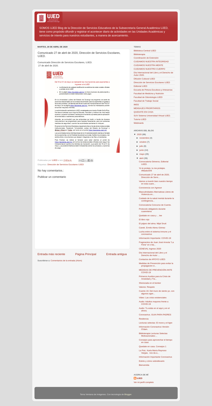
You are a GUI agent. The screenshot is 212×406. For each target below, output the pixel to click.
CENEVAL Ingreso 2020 (150, 249)
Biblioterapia (139, 54)
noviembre (144, 138)
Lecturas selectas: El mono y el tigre (155, 323)
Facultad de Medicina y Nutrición (149, 93)
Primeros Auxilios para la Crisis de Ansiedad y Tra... (154, 277)
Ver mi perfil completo (144, 382)
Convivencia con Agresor (150, 188)
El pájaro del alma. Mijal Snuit (152, 223)
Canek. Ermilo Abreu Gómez (152, 228)
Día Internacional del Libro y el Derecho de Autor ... (153, 254)
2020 (139, 134)
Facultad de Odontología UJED (148, 97)
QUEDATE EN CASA (143, 112)
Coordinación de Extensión (146, 58)
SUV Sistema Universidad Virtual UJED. (152, 115)
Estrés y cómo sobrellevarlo (151, 361)
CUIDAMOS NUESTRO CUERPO (149, 69)
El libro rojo (144, 219)
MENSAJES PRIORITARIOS (147, 108)
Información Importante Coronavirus (155, 357)
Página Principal (85, 254)
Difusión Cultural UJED (144, 79)
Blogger (127, 394)
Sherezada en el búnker (150, 283)
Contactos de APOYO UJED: (152, 259)
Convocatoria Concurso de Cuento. (155, 205)
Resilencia (143, 319)
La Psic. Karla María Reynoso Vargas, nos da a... (152, 351)
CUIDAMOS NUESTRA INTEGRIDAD (151, 61)
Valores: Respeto (147, 287)
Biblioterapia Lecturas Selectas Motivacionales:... (153, 334)
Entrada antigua (116, 254)
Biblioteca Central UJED (145, 50)
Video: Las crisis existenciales (152, 297)
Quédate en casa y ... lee (150, 215)
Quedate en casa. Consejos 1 (152, 346)
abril (141, 158)
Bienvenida (144, 365)
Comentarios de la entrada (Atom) (66, 260)
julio (141, 146)
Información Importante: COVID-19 (155, 238)
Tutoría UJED (140, 119)
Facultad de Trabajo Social (146, 101)
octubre (143, 142)
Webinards (139, 123)
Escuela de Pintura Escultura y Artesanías (153, 90)
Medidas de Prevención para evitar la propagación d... (156, 264)
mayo (142, 154)
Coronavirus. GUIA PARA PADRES (155, 314)
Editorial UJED (140, 86)
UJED (139, 378)
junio (141, 150)
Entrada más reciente (51, 254)
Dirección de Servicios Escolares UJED (65, 164)
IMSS (136, 104)
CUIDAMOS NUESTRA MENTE (148, 65)
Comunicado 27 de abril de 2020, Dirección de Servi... (154, 175)
